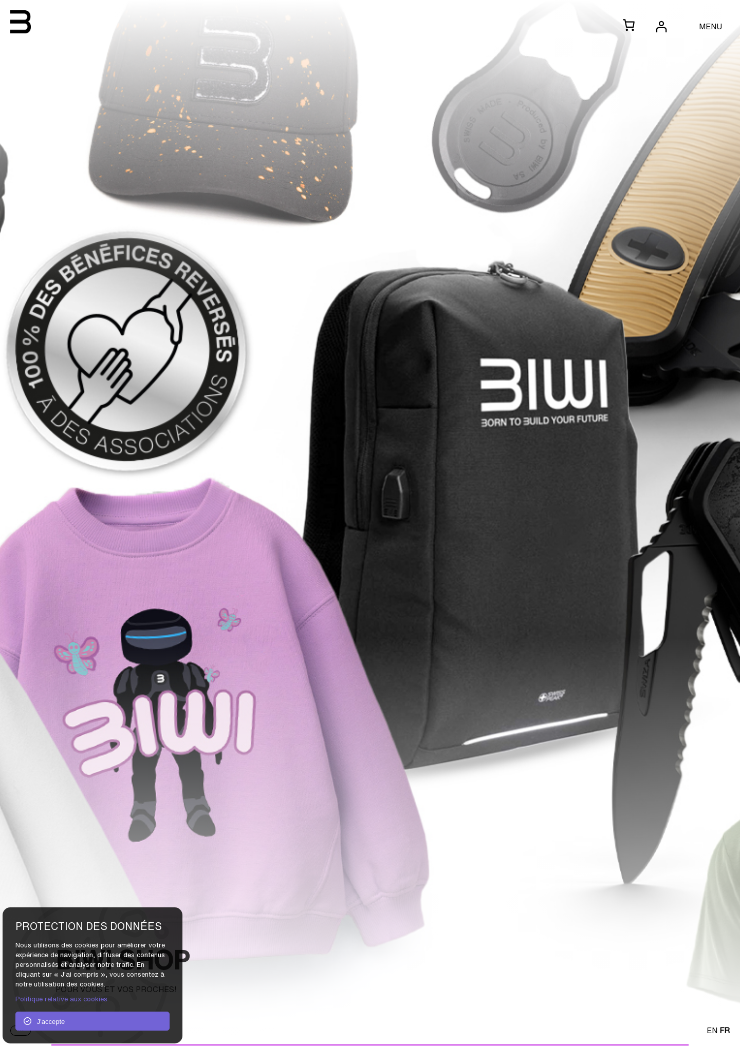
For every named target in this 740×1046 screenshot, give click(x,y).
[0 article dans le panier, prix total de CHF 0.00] (628, 26)
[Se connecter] (661, 26)
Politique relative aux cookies (61, 999)
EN (712, 1030)
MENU (710, 26)
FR (724, 1030)
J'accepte (44, 1021)
